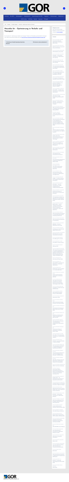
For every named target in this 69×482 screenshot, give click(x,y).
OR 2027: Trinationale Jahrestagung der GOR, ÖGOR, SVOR (58, 461)
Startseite (7, 16)
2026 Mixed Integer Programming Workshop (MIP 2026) (58, 96)
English (46, 19)
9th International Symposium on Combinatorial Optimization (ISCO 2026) (58, 67)
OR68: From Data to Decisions (58, 365)
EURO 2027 (55, 450)
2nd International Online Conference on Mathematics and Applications (58, 173)
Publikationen (61, 16)
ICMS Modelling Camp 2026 (58, 51)
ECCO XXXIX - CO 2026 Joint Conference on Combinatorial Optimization (58, 91)
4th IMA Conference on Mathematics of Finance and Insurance (58, 192)
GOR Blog (30, 19)
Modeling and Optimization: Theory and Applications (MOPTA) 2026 (58, 316)
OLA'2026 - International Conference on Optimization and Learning (58, 56)
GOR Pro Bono (24, 19)
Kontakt (35, 19)
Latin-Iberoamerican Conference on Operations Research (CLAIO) (58, 431)
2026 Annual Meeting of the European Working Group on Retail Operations (58, 401)
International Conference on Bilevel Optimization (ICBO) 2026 (58, 309)
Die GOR (12, 16)
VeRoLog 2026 (55, 246)
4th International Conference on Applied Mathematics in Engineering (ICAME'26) (58, 346)
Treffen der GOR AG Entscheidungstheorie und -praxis (58, 114)
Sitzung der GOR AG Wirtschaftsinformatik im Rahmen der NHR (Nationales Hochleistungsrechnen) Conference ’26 (58, 371)
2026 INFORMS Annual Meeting (59, 426)
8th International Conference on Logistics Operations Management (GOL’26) (58, 73)
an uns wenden (60, 32)
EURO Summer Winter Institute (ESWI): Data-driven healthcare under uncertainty (59, 389)
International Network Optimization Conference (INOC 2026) (57, 42)
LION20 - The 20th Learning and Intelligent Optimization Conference (58, 179)
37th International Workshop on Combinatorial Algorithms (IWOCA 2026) (59, 160)
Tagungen (46, 16)
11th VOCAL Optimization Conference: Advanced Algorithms (57, 167)
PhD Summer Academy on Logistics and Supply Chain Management (58, 143)
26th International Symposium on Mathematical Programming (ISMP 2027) (59, 455)
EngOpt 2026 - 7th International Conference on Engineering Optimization (58, 378)
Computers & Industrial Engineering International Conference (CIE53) (58, 420)
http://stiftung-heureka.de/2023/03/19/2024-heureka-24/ (33, 37)
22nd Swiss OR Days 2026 (58, 259)
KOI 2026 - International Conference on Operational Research (58, 395)
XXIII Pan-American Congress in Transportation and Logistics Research (59, 130)
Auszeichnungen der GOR (37, 16)
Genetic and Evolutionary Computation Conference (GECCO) (58, 275)
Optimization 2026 (56, 297)
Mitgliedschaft (27, 16)
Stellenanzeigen (53, 16)
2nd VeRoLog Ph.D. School (58, 238)
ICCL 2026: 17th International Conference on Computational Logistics (58, 336)
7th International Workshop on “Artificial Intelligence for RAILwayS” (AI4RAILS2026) (58, 353)
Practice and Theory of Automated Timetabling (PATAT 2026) (57, 330)
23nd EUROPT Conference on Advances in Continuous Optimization (58, 264)
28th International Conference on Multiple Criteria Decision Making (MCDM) (59, 108)
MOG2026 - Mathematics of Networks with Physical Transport (58, 102)
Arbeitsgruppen (19, 16)
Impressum (41, 19)
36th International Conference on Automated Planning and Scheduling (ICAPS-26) (59, 214)
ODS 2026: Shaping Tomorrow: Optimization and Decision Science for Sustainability (58, 361)
